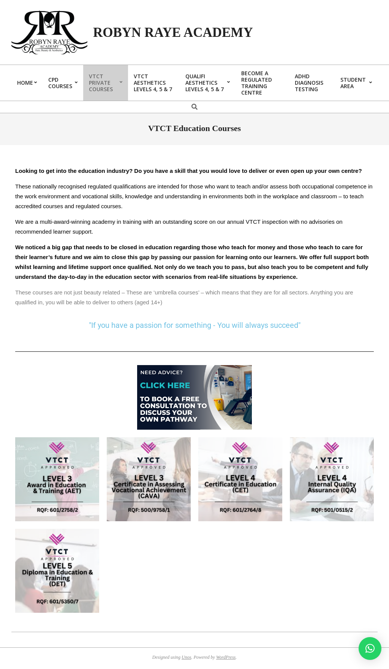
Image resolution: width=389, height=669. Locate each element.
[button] (370, 648)
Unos (186, 657)
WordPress (226, 657)
